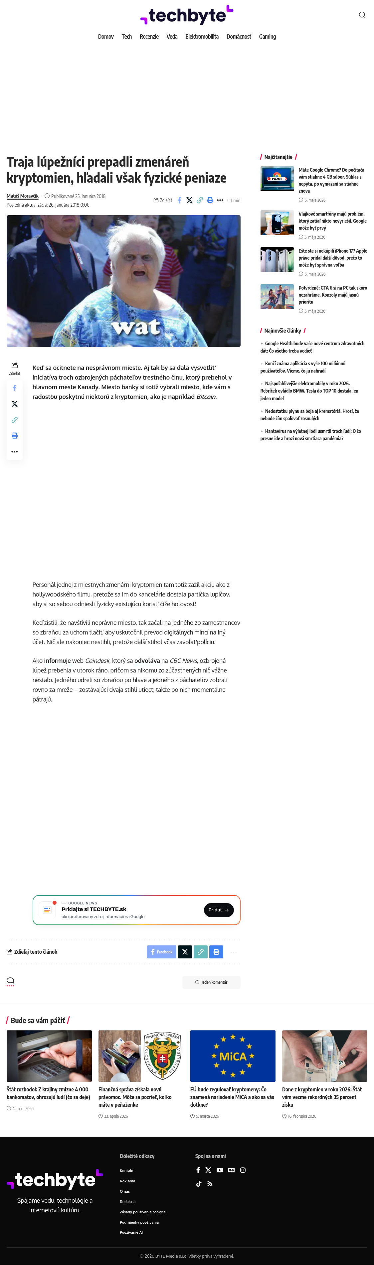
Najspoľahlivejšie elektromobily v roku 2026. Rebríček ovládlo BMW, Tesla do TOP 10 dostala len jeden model (309, 390)
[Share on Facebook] (179, 200)
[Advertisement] (187, 93)
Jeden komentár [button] (211, 982)
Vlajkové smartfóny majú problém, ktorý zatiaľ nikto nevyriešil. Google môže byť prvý (333, 220)
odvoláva (147, 660)
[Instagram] (243, 1171)
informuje (57, 660)
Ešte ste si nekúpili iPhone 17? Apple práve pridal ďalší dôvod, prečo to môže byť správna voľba (333, 257)
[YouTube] (220, 1171)
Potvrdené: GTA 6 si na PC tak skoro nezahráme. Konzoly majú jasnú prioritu (333, 294)
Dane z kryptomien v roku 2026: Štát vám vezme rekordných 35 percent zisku (322, 1097)
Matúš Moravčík (23, 196)
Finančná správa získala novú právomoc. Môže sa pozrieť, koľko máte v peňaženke (135, 1097)
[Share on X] (189, 200)
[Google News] (231, 1171)
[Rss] (210, 1184)
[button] (362, 15)
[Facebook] (198, 1171)
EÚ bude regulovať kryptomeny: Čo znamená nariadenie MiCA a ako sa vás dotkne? (232, 1097)
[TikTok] (199, 1184)
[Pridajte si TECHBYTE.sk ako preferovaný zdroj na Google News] (136, 910)
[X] (208, 1171)
